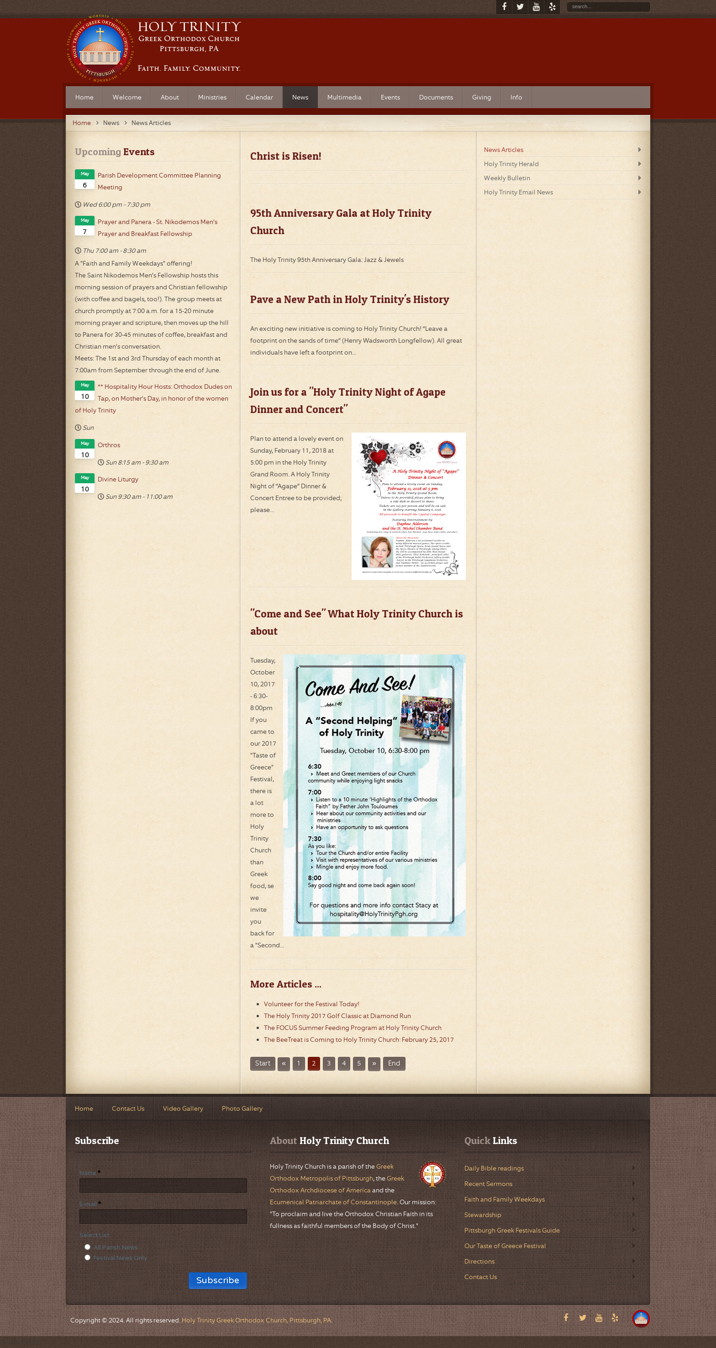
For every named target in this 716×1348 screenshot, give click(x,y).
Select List (94, 1235)
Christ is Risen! (285, 156)
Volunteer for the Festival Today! (311, 1004)
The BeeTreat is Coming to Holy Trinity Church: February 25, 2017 (359, 1039)
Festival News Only (120, 1258)
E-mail (88, 1204)
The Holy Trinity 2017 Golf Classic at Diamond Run (337, 1016)
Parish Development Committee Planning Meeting (159, 181)
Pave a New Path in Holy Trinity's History (349, 299)
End (394, 1063)
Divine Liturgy (118, 479)
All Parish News (116, 1247)
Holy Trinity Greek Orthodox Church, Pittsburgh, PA (256, 1320)
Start (262, 1063)
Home (82, 123)
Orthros (109, 445)
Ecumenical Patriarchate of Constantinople (333, 1202)
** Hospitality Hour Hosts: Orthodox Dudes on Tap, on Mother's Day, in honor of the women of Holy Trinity (153, 398)
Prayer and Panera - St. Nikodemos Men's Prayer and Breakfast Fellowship (157, 228)
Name (87, 1173)
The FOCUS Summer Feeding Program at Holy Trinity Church (353, 1028)
